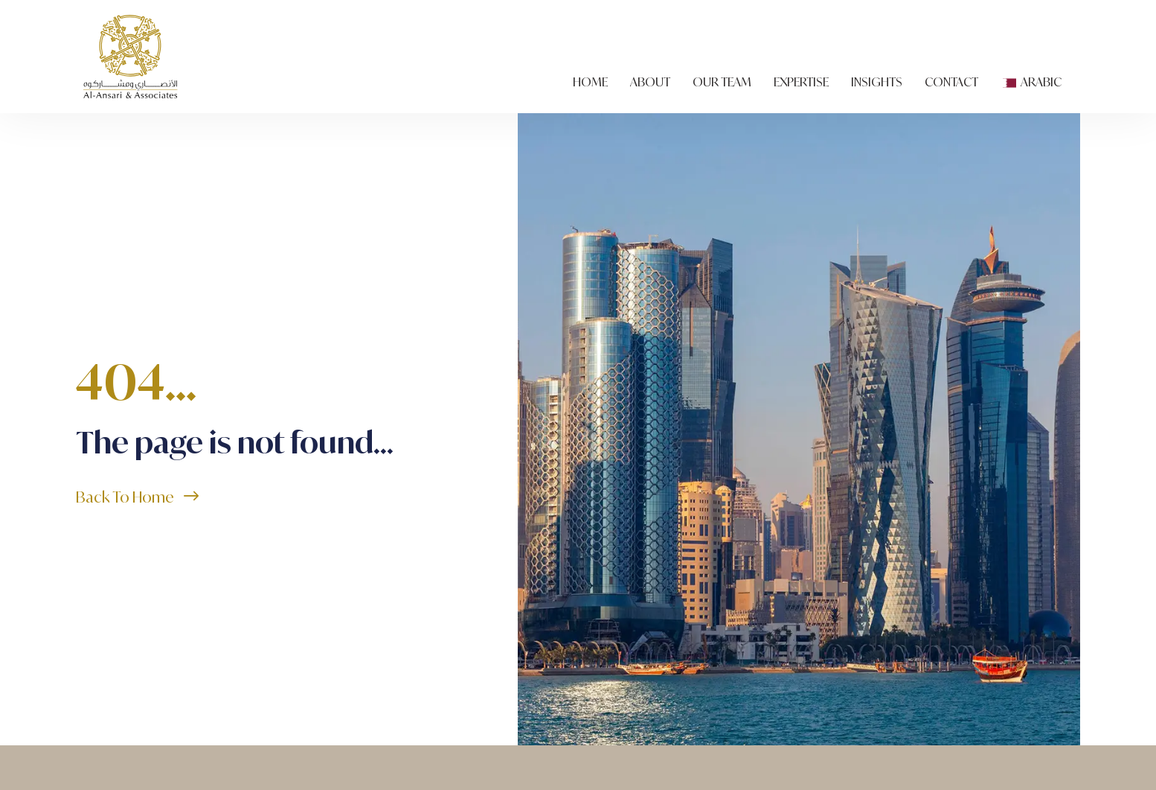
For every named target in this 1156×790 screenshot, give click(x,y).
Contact (951, 81)
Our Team (722, 81)
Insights (876, 81)
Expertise (801, 81)
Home (590, 81)
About (650, 81)
